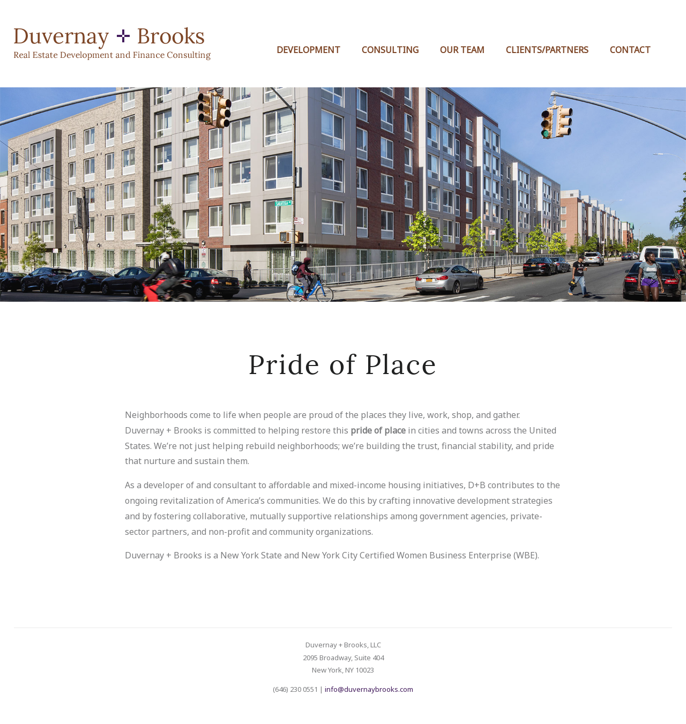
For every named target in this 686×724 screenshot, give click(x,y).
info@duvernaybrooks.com (369, 689)
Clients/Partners (547, 50)
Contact (630, 50)
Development (308, 50)
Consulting (390, 50)
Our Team (462, 50)
